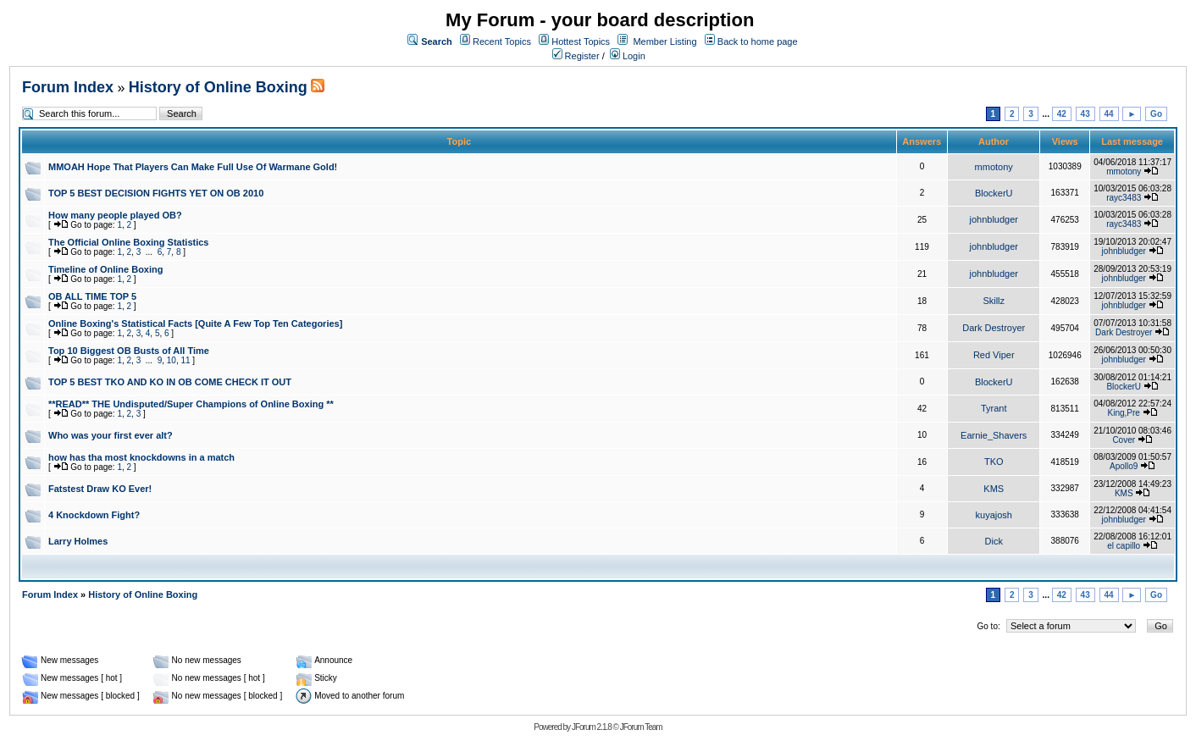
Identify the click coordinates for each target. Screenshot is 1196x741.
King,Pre (1124, 413)
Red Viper (994, 355)
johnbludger (993, 219)
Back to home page (757, 41)
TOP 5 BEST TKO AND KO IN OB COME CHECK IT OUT (169, 382)
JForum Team (641, 727)
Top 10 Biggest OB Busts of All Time (128, 351)
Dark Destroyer (993, 328)
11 (185, 360)
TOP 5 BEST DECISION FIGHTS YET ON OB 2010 (155, 193)
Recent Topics (502, 41)
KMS (993, 489)
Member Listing (664, 41)
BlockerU (994, 193)
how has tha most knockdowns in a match (141, 457)
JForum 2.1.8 (592, 727)
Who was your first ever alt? (110, 435)
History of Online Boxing (218, 87)
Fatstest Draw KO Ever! (100, 489)
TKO (994, 461)
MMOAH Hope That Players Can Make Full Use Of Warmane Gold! (192, 167)
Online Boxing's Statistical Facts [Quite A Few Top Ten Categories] (195, 323)
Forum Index (68, 87)
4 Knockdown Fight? (94, 515)
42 (1061, 114)
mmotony (994, 167)
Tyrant (994, 408)
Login (627, 56)
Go (1156, 114)
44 (1109, 114)
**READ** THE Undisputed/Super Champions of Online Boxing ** (191, 404)
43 (1085, 114)
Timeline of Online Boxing (105, 269)
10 (171, 360)
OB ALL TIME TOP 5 (92, 296)
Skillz (994, 301)
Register (576, 56)
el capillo (1123, 545)
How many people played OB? (115, 215)
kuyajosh (994, 515)
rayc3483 (1123, 197)
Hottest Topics (580, 41)
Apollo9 (1124, 466)
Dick (994, 541)
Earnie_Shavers (994, 435)
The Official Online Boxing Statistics (128, 242)
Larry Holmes (78, 541)
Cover (1123, 440)
